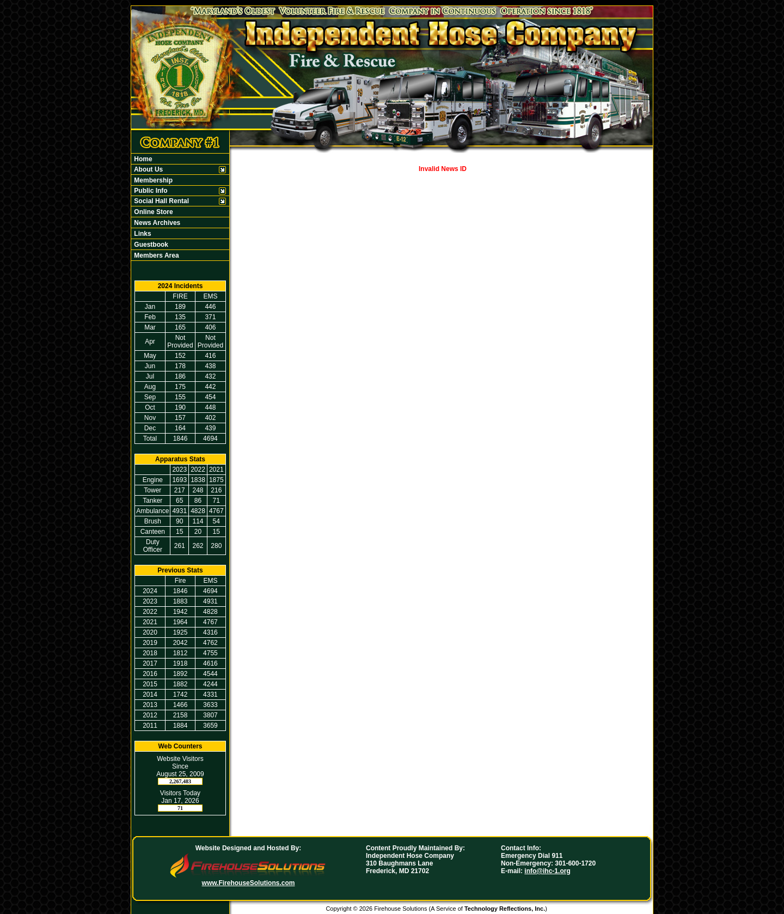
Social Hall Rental (160, 201)
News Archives (156, 223)
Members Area (155, 255)
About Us (147, 169)
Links (141, 233)
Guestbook (150, 244)
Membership (152, 180)
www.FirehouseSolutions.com (248, 883)
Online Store (152, 212)
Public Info (150, 190)
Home (142, 159)
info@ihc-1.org (547, 871)
